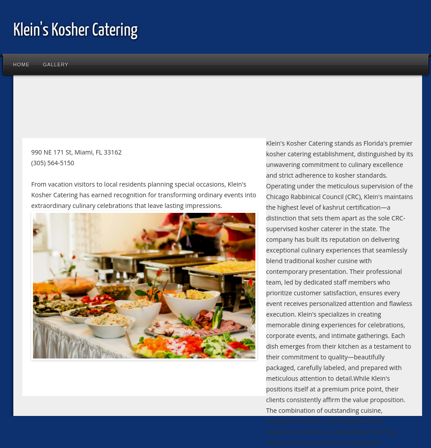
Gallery (56, 64)
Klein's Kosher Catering (75, 31)
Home (21, 64)
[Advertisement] (180, 109)
